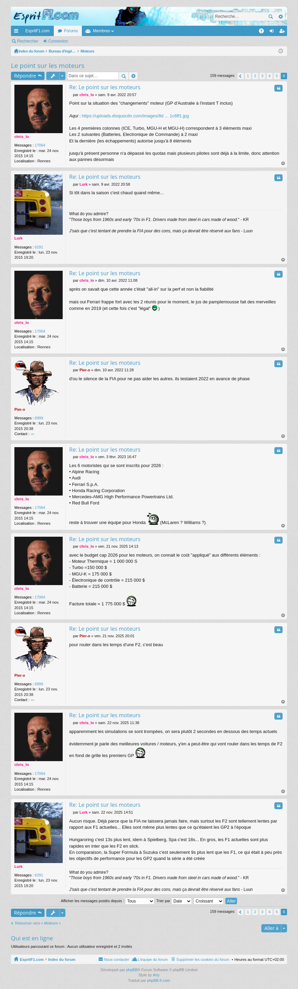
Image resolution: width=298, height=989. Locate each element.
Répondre (25, 75)
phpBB (131, 970)
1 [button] (248, 76)
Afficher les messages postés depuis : (108, 901)
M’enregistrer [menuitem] (283, 32)
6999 (39, 418)
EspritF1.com (37, 30)
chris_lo (21, 137)
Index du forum (61, 959)
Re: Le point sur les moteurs (104, 87)
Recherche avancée (280, 16)
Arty (156, 975)
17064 (40, 145)
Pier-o (19, 409)
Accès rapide (17, 32)
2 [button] (255, 76)
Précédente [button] (240, 76)
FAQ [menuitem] (263, 32)
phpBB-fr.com (158, 980)
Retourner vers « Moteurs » (38, 923)
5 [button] (277, 76)
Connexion (58, 41)
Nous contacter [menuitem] (116, 959)
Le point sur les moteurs (48, 65)
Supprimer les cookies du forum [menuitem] (202, 959)
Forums (71, 30)
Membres (101, 30)
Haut (283, 163)
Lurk (18, 238)
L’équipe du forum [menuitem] (152, 959)
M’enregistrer (90, 41)
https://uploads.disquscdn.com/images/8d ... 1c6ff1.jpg (135, 115)
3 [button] (262, 76)
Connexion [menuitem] (273, 32)
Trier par (174, 901)
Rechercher (270, 16)
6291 (39, 247)
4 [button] (270, 76)
